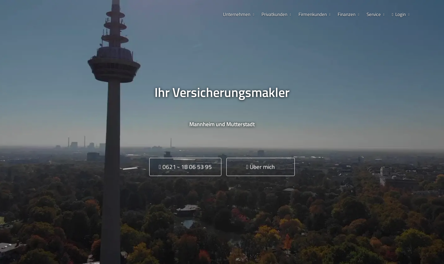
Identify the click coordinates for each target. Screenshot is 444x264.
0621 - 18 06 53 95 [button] (185, 166)
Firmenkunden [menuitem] (312, 14)
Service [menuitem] (374, 14)
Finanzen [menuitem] (347, 14)
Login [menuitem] (399, 14)
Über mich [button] (260, 166)
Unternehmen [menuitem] (236, 14)
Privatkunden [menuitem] (274, 14)
